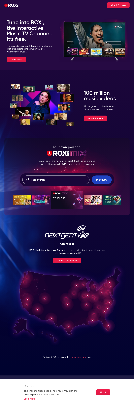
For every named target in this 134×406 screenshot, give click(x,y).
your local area (79, 357)
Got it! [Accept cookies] (103, 392)
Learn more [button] (29, 399)
